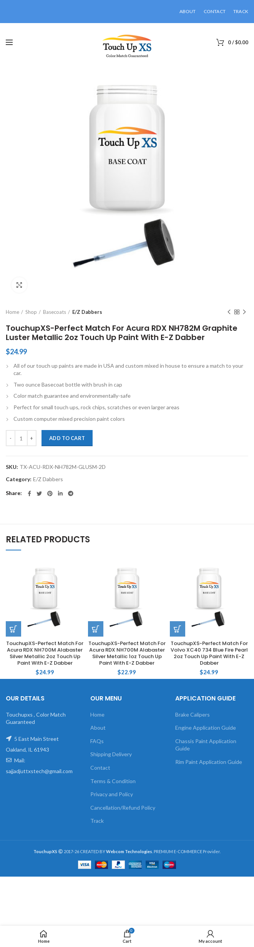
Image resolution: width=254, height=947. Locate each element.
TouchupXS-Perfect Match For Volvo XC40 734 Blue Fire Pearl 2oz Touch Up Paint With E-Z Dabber (209, 653)
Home (12, 312)
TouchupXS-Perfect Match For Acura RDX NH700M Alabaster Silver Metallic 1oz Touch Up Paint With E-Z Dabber (127, 653)
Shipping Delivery (111, 754)
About (98, 727)
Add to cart (67, 438)
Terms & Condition (113, 781)
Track (97, 820)
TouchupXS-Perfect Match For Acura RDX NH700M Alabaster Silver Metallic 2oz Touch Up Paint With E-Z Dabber (44, 653)
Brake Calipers (192, 714)
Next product (244, 312)
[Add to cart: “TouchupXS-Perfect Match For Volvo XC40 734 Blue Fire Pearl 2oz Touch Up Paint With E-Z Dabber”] (177, 629)
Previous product (229, 312)
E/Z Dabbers (87, 312)
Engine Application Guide (205, 727)
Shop (31, 312)
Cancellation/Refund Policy (122, 807)
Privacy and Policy (111, 794)
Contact (100, 767)
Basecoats (54, 312)
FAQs (97, 741)
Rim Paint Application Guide (208, 762)
